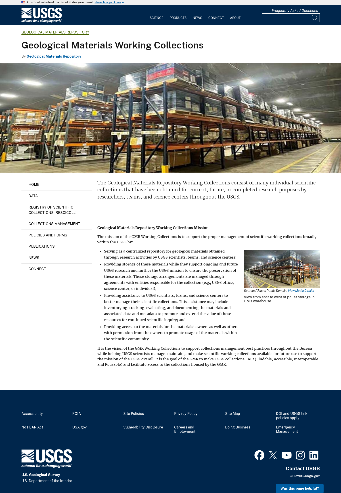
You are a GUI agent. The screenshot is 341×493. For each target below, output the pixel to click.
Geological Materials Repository (55, 32)
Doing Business (237, 427)
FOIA (76, 414)
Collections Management (54, 224)
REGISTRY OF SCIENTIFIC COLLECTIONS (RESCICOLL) (53, 210)
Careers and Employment (184, 429)
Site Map (232, 414)
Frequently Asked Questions (295, 10)
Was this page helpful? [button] (299, 488)
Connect (216, 18)
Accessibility (32, 414)
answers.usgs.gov (305, 476)
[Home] (41, 21)
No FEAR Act (32, 427)
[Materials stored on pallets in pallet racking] (170, 118)
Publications (42, 246)
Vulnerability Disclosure (143, 427)
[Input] (291, 17)
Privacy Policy (186, 414)
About (235, 18)
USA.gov (79, 427)
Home (34, 184)
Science (156, 18)
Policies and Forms (48, 235)
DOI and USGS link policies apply (291, 416)
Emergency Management (287, 429)
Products (178, 18)
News (197, 18)
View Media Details (301, 290)
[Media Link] (282, 269)
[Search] (315, 17)
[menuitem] (156, 15)
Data (33, 196)
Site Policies (133, 414)
